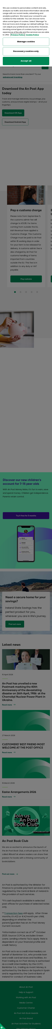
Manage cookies (26, 41)
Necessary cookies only (26, 50)
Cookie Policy (32, 34)
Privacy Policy (18, 34)
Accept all (26, 60)
